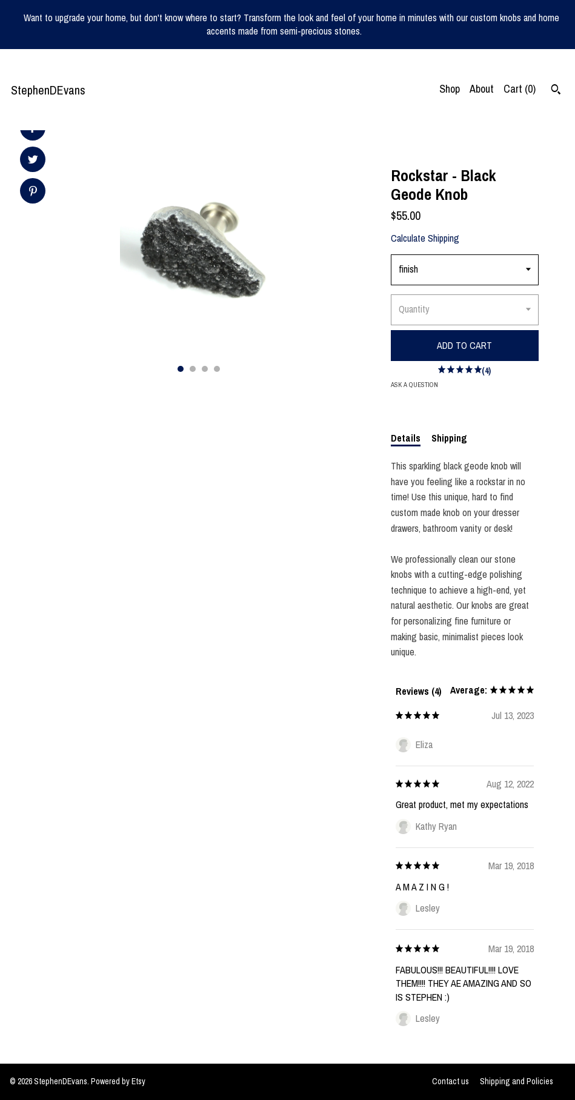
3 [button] (205, 369)
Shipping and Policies (516, 1081)
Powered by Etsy (118, 1081)
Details (405, 438)
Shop (449, 88)
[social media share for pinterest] (33, 192)
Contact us (450, 1081)
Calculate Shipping (425, 238)
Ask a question (414, 384)
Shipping (449, 438)
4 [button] (217, 369)
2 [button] (193, 369)
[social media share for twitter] (33, 160)
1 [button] (181, 369)
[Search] (555, 91)
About (482, 88)
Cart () (520, 88)
